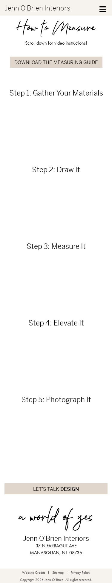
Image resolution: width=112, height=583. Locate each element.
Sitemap (58, 572)
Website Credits (33, 572)
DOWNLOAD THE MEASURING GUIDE (56, 62)
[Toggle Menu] (103, 8)
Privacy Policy (80, 572)
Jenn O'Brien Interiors (37, 8)
